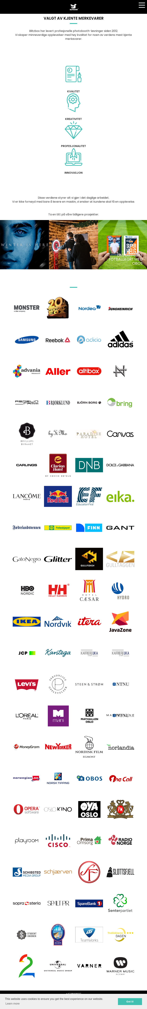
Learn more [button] (13, 1003)
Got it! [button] (130, 1001)
